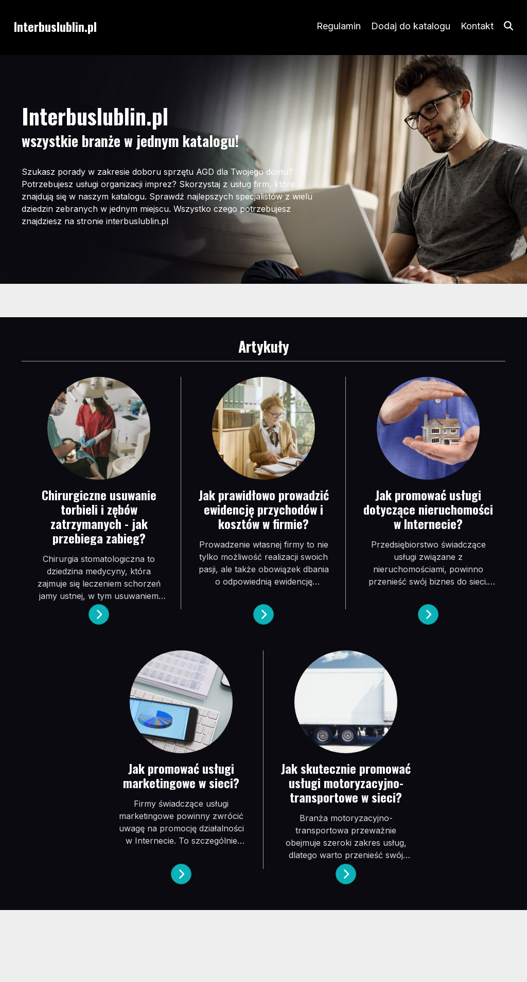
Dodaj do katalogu (410, 26)
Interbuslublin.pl (55, 26)
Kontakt (477, 26)
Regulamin (339, 26)
